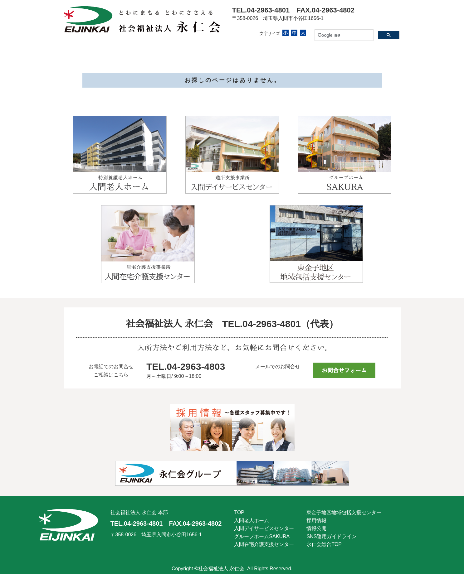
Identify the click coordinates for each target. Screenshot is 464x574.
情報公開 (316, 528)
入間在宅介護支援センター (264, 544)
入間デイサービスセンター (264, 528)
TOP (239, 512)
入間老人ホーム (251, 520)
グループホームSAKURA (262, 536)
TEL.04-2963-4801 (261, 10)
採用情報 (316, 520)
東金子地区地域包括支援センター (343, 512)
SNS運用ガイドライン (331, 536)
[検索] (343, 35)
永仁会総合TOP (324, 544)
